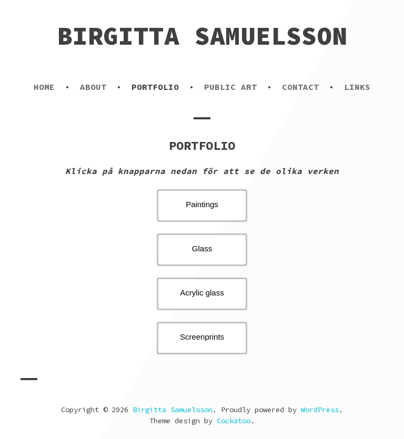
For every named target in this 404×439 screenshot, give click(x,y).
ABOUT (93, 86)
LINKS (357, 86)
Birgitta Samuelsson (202, 36)
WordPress (320, 409)
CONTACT (300, 86)
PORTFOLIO (155, 86)
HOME (44, 86)
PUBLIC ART (230, 86)
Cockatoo (233, 420)
